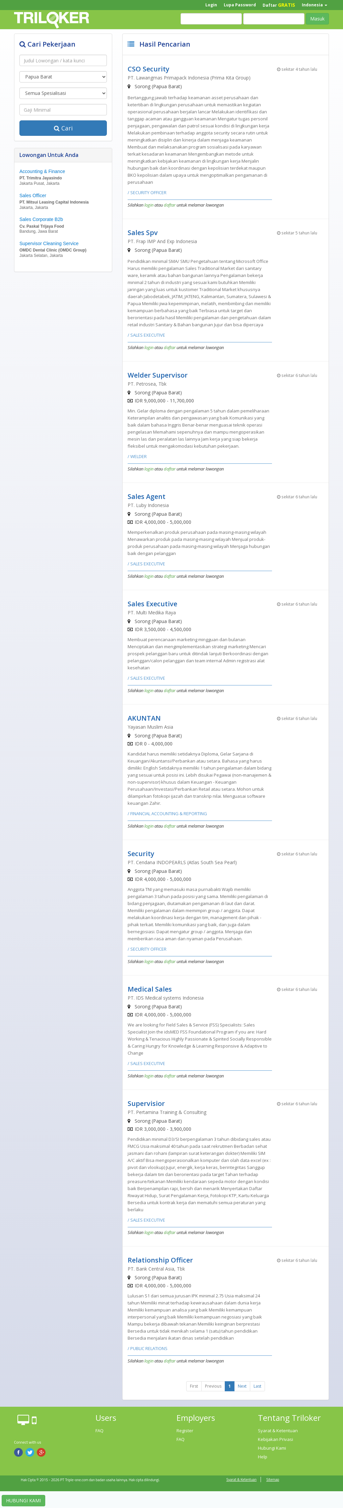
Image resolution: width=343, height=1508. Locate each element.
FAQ (99, 1431)
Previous (213, 1386)
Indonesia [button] (314, 5)
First (194, 1386)
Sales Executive (152, 603)
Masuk (317, 18)
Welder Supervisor (158, 375)
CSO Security (148, 68)
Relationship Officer (160, 1260)
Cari (63, 128)
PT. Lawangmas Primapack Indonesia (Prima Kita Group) (189, 77)
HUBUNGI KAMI (23, 1500)
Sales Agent (146, 496)
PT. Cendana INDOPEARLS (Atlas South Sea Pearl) (182, 862)
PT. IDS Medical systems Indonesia (166, 998)
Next (242, 1386)
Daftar (279, 5)
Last (257, 1386)
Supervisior (146, 1103)
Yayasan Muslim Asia (150, 727)
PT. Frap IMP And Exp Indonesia (162, 241)
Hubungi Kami (272, 1448)
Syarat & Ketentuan (278, 1431)
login (148, 205)
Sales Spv (143, 232)
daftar (170, 205)
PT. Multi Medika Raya (152, 612)
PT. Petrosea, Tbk (147, 384)
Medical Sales (150, 989)
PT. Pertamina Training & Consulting (167, 1112)
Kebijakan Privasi (275, 1439)
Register (185, 1431)
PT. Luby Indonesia (148, 505)
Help (262, 1457)
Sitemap (272, 1479)
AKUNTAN (144, 718)
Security (141, 853)
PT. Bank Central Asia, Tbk (156, 1269)
